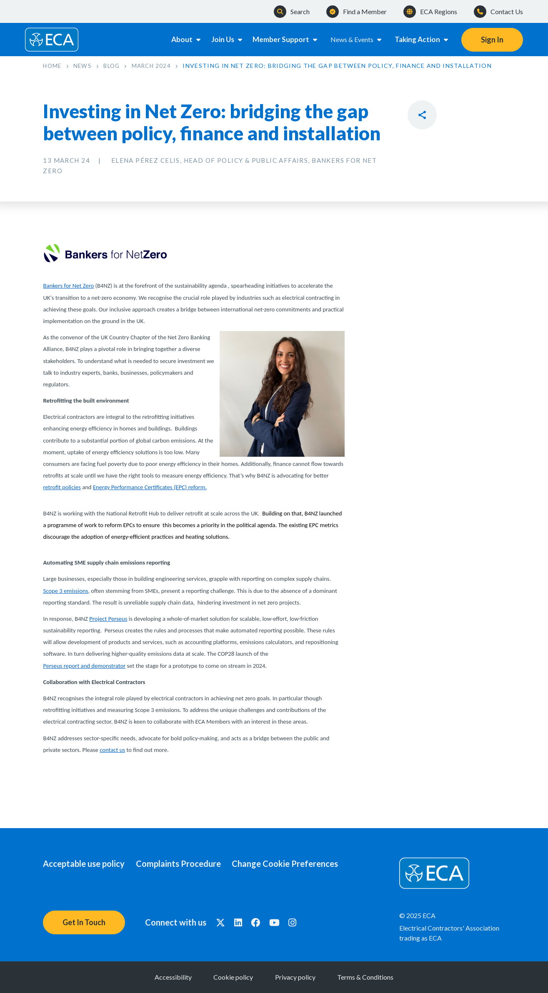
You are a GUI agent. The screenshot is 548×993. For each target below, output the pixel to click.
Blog (116, 65)
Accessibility (156, 977)
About (182, 39)
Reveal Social (422, 114)
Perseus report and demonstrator (84, 665)
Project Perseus (108, 618)
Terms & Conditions (383, 977)
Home (53, 65)
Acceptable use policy (84, 864)
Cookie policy (228, 977)
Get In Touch (84, 922)
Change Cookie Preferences (296, 864)
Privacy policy (301, 977)
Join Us (226, 39)
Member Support (285, 39)
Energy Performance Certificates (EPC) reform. (150, 487)
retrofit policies (61, 487)
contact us (112, 750)
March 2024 (157, 65)
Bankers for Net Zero (68, 286)
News (84, 65)
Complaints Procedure (183, 864)
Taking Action (421, 39)
